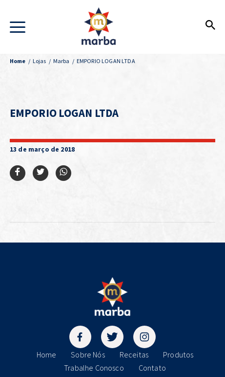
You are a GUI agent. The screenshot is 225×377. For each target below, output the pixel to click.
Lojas (39, 61)
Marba (61, 61)
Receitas (134, 354)
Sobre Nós (87, 354)
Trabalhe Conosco (94, 368)
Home (47, 354)
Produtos (178, 354)
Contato (152, 368)
